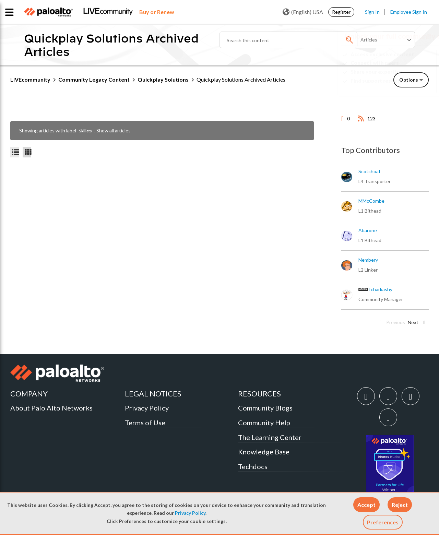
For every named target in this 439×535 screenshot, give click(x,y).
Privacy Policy (190, 513)
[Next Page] (417, 323)
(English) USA (303, 12)
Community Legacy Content (94, 79)
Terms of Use (145, 422)
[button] (366, 504)
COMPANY (29, 393)
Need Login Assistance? (397, 86)
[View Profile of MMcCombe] (371, 201)
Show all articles (113, 130)
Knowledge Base (263, 452)
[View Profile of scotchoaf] (369, 171)
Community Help (264, 422)
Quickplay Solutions (163, 79)
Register (341, 12)
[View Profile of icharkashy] (380, 289)
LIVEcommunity (30, 79)
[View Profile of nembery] (368, 260)
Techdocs (253, 466)
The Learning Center (269, 437)
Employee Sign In (408, 12)
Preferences (383, 522)
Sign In (372, 12)
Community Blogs (265, 408)
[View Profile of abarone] (367, 230)
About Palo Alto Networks (51, 408)
